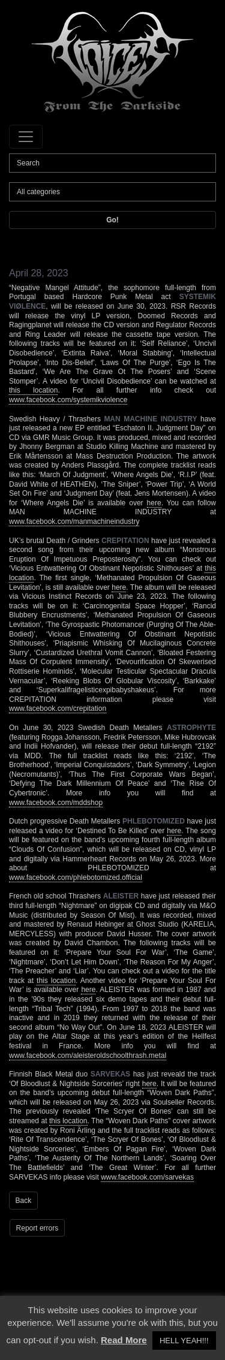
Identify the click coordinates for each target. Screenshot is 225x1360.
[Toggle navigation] (26, 137)
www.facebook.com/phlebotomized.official (75, 877)
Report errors (37, 1228)
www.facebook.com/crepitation (57, 708)
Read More (124, 1340)
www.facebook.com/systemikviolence (68, 400)
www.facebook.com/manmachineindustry (74, 521)
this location (33, 390)
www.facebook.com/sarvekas (147, 1177)
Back (24, 1200)
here (154, 503)
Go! (112, 220)
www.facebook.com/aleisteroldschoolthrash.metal (87, 1055)
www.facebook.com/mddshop (56, 802)
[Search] (112, 163)
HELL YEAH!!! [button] (184, 1340)
